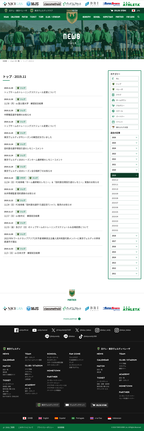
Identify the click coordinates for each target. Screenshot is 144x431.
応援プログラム (74, 367)
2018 (114, 235)
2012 (114, 268)
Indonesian (114, 418)
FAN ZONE (130, 17)
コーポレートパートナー (54, 380)
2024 (114, 148)
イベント (119, 122)
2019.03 (115, 221)
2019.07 (115, 203)
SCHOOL (97, 17)
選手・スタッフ (30, 357)
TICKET (33, 17)
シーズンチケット (8, 384)
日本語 (28, 418)
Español (60, 418)
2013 (114, 263)
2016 (114, 246)
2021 (114, 164)
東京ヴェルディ (13, 348)
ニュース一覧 (15, 61)
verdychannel (39, 330)
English (43, 418)
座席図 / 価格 (7, 386)
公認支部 (27, 379)
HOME (5, 61)
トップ (118, 84)
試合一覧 (5, 370)
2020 (114, 170)
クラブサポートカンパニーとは (56, 385)
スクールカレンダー (53, 365)
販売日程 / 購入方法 (9, 389)
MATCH (25, 17)
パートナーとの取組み (54, 390)
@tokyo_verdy (102, 330)
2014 (114, 257)
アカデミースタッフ (31, 393)
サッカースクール (52, 357)
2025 (114, 143)
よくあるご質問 (8, 427)
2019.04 (115, 216)
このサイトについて (25, 427)
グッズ (71, 362)
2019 (114, 175)
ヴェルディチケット (77, 405)
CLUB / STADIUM (53, 17)
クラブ (118, 95)
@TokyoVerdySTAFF (61, 330)
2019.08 (115, 198)
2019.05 (115, 212)
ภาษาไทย (96, 418)
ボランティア (29, 377)
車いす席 (5, 391)
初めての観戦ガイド (9, 375)
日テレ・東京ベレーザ (18, 10)
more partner (70, 319)
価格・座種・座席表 (103, 384)
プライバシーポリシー (45, 427)
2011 (114, 273)
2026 (114, 137)
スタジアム (28, 372)
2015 (114, 252)
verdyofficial (21, 330)
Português (77, 418)
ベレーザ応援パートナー (126, 398)
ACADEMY (87, 17)
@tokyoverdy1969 (88, 336)
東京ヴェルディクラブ (44, 10)
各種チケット (7, 394)
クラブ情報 (28, 369)
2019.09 (115, 193)
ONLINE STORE (120, 10)
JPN (136, 10)
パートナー (120, 116)
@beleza (69, 336)
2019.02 (115, 225)
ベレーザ (119, 89)
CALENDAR (15, 17)
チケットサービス (102, 389)
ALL (117, 78)
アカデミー (120, 105)
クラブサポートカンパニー (55, 388)
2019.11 (115, 184)
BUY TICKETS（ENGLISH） (11, 396)
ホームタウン (121, 100)
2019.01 (115, 230)
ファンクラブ (73, 357)
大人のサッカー (52, 360)
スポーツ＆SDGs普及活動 (55, 362)
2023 (114, 153)
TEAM (41, 17)
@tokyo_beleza (83, 330)
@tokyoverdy (52, 336)
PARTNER (119, 17)
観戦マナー (28, 374)
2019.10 (115, 189)
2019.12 (115, 180)
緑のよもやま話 (122, 127)
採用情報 (61, 427)
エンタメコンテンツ (75, 365)
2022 (114, 159)
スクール (119, 111)
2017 (114, 241)
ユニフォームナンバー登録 (33, 360)
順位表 (5, 372)
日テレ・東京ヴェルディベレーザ (115, 348)
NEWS (6, 17)
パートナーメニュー (53, 383)
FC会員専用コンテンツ (76, 360)
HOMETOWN (108, 17)
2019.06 (115, 207)
